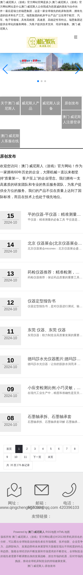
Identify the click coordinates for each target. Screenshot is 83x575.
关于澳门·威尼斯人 (10, 105)
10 (15, 457)
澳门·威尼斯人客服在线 (10, 138)
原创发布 (72, 103)
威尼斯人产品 (30, 105)
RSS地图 (51, 532)
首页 (9, 448)
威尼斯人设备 (51, 105)
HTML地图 (63, 532)
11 (25, 457)
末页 (50, 457)
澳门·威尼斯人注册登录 (71, 119)
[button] (78, 69)
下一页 (37, 457)
